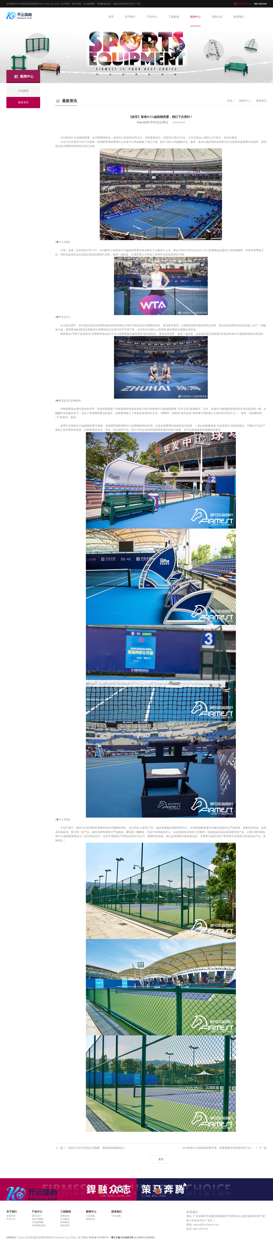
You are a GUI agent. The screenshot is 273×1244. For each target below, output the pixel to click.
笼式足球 (36, 1216)
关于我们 (130, 16)
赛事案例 (64, 1216)
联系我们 (239, 16)
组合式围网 (37, 1219)
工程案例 (173, 16)
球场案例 (64, 1222)
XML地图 (116, 1216)
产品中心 (152, 16)
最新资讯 (261, 100)
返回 (161, 1159)
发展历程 (10, 1216)
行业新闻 (90, 1216)
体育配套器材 (38, 1225)
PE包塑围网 (38, 1222)
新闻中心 (195, 16)
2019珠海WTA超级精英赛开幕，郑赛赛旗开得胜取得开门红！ (224, 1148)
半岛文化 (10, 1219)
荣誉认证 (217, 16)
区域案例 (64, 1219)
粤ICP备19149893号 (98, 1237)
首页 (111, 16)
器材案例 (64, 1225)
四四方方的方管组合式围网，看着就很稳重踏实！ (90, 1148)
